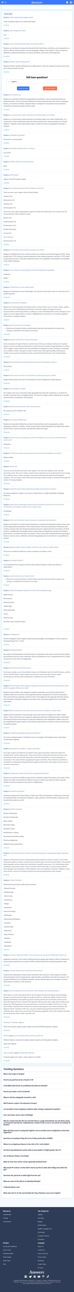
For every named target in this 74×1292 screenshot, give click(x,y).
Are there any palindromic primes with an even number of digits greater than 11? (32, 1150)
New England (8, 237)
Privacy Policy (42, 1257)
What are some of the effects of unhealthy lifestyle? (21, 1181)
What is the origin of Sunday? (13, 1074)
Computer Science (43, 1236)
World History (42, 1225)
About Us (41, 1246)
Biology (40, 1222)
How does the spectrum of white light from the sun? (22, 1175)
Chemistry (41, 1218)
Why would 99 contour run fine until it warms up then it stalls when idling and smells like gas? (35, 1169)
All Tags (5, 1218)
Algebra (40, 1214)
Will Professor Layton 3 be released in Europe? (20, 1103)
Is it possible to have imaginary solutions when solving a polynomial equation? (31, 1109)
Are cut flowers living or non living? (16, 1156)
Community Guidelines (10, 1246)
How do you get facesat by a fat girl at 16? (18, 1080)
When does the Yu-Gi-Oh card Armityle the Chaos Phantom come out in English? (32, 1193)
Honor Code (7, 1250)
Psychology (41, 1232)
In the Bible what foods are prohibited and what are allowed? (25, 1086)
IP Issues (40, 1268)
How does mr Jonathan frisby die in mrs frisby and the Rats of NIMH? (28, 1138)
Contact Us (41, 1250)
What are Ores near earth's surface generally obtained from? (25, 1162)
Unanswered (7, 1222)
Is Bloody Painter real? (11, 1187)
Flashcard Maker (8, 1253)
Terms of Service (43, 1253)
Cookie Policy (42, 1264)
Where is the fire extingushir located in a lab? (19, 1097)
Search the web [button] (23, 88)
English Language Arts (45, 1229)
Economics (41, 1239)
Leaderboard (7, 1214)
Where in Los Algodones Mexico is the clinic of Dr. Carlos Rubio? (26, 1144)
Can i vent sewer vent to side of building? (18, 1115)
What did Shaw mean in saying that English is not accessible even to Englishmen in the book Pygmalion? (36, 1132)
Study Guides (7, 1257)
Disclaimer (41, 1261)
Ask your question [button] (50, 88)
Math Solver (7, 1261)
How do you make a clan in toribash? (16, 1092)
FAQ (4, 1264)
